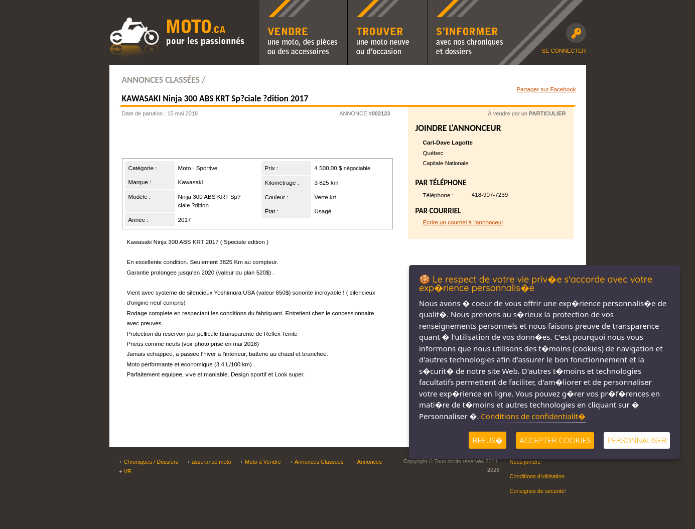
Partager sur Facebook (546, 89)
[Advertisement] (244, 140)
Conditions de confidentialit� (533, 416)
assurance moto (211, 462)
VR (127, 471)
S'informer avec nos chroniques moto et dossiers (467, 6)
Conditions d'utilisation (537, 476)
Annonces (369, 462)
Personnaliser (636, 440)
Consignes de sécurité (537, 491)
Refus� (487, 440)
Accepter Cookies (555, 440)
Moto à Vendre (263, 462)
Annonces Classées (319, 462)
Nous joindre (525, 462)
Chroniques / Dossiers (151, 462)
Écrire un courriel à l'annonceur (463, 222)
